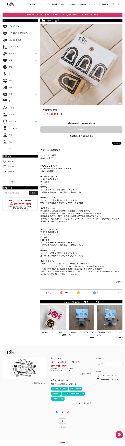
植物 (10, 87)
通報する (119, 282)
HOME (32, 4)
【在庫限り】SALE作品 (18, 33)
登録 (33, 193)
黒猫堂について (58, 4)
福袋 (10, 142)
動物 (10, 81)
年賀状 (11, 115)
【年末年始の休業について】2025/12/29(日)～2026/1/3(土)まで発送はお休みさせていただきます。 (62, 15)
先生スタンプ (14, 47)
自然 (10, 149)
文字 (10, 60)
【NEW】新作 (14, 26)
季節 (10, 135)
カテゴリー (43, 4)
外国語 (11, 108)
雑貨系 (11, 67)
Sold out (81, 129)
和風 (10, 94)
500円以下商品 (15, 40)
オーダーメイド (15, 128)
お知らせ (72, 4)
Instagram (103, 4)
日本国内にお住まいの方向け (81, 136)
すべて (48, 293)
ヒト (10, 74)
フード (11, 101)
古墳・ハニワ (14, 53)
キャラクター (14, 121)
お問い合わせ (85, 4)
